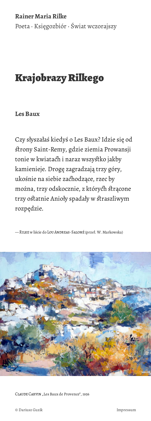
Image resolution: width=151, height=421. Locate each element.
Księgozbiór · (51, 26)
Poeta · (24, 26)
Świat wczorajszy (94, 26)
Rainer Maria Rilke (40, 16)
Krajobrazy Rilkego (59, 77)
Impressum (126, 409)
